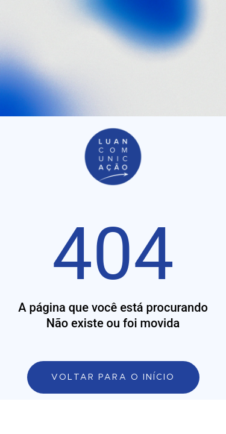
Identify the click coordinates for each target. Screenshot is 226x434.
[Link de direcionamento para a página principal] (113, 377)
